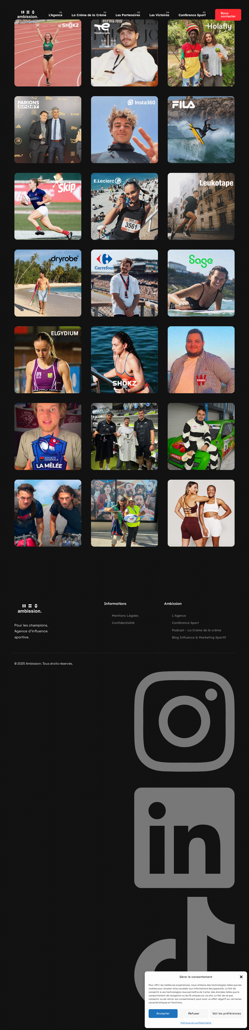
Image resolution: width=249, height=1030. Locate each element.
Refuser (193, 1013)
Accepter (163, 1013)
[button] (241, 977)
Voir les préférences (226, 1013)
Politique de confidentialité (196, 1022)
